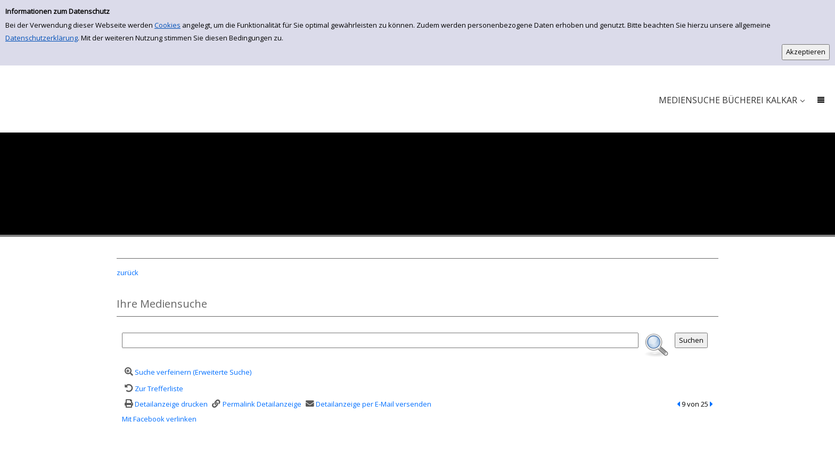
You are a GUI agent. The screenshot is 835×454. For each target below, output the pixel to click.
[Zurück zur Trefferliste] (152, 388)
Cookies (167, 25)
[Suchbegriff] (380, 340)
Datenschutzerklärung (41, 38)
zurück (127, 272)
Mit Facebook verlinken (159, 419)
